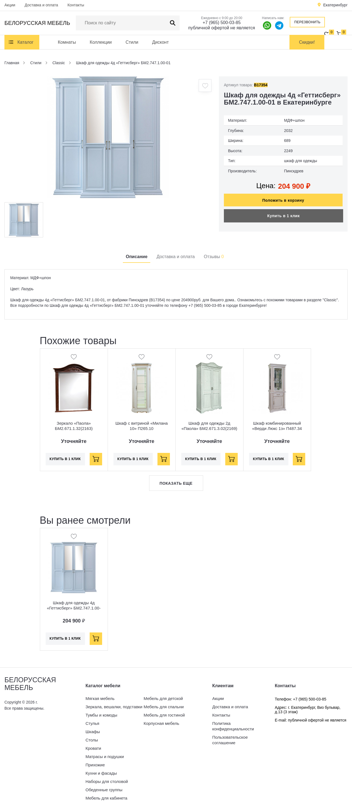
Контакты (76, 5)
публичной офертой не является (221, 27)
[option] (108, 137)
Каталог (25, 42)
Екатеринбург (335, 5)
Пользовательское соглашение (230, 740)
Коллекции (101, 42)
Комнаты (67, 42)
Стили (132, 42)
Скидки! (307, 42)
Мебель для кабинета (106, 798)
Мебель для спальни (164, 706)
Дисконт (160, 42)
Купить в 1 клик (283, 216)
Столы (92, 740)
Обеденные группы (104, 789)
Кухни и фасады (101, 773)
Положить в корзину (283, 200)
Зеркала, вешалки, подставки (114, 706)
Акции (9, 5)
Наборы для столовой (107, 781)
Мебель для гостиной (164, 715)
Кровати (93, 748)
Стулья (92, 723)
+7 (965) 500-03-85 (221, 22)
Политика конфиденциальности (233, 726)
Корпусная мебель (161, 723)
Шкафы (93, 731)
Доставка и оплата (41, 5)
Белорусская (37, 23)
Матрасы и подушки (105, 756)
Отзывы (214, 256)
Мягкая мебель (100, 698)
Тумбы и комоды (101, 715)
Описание (136, 256)
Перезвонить (307, 22)
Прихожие (95, 764)
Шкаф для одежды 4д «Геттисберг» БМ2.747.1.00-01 (73, 608)
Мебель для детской (163, 698)
